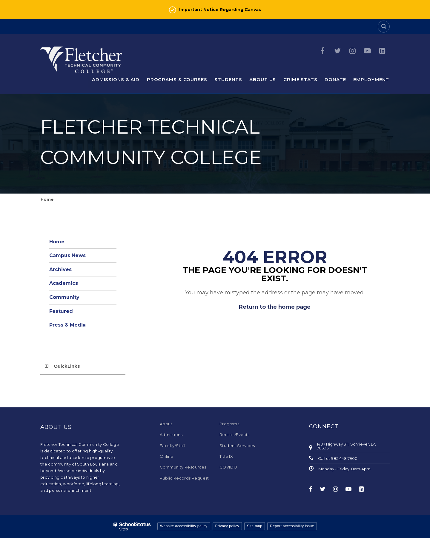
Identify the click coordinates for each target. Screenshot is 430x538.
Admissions (171, 434)
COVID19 (228, 467)
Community (64, 297)
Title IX (226, 456)
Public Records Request (184, 478)
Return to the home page (275, 307)
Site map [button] (254, 526)
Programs (229, 423)
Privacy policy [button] (227, 526)
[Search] (383, 26)
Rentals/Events (234, 434)
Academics (63, 283)
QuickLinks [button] (67, 366)
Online (166, 456)
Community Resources (183, 467)
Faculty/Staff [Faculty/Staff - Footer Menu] (172, 445)
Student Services (237, 445)
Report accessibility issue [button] (292, 526)
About (166, 423)
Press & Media (67, 325)
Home (47, 199)
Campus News (67, 255)
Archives (60, 269)
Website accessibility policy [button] (184, 526)
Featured (61, 311)
